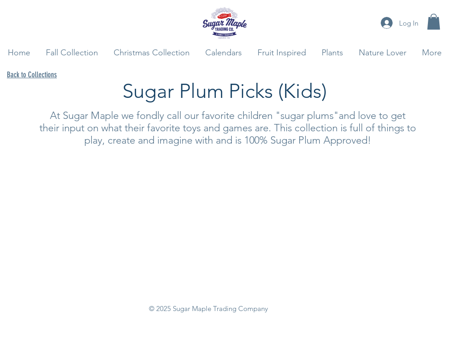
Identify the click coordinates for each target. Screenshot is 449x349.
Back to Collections (32, 74)
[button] (433, 22)
